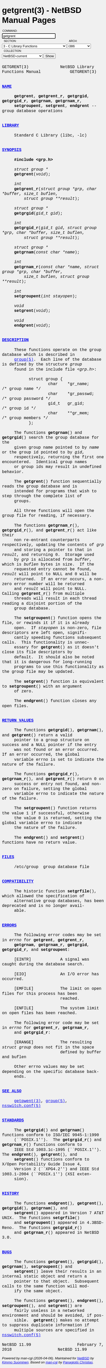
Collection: (13, 50)
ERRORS (9, 925)
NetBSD (83, 1358)
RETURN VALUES (18, 720)
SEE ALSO (11, 1091)
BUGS (7, 1252)
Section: (11, 40)
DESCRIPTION (15, 340)
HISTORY (10, 1193)
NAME (7, 86)
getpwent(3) (27, 1101)
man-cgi (52, 1362)
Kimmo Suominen (15, 1362)
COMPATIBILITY (18, 881)
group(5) (24, 359)
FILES (8, 857)
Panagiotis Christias (78, 1362)
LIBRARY (10, 125)
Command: (11, 30)
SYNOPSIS (11, 150)
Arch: (75, 40)
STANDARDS (13, 1120)
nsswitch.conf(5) (21, 1106)
